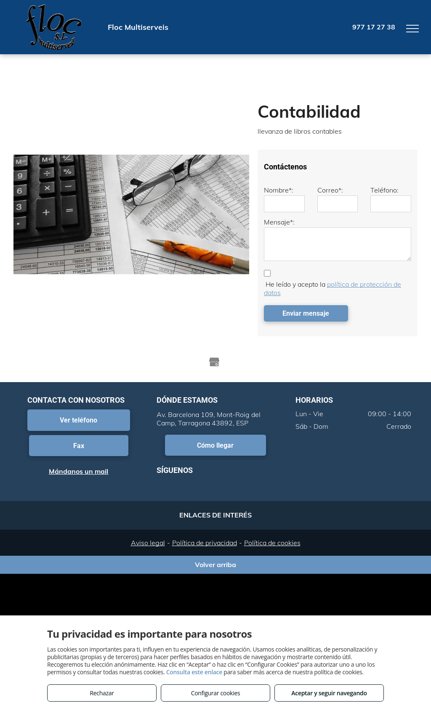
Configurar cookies (215, 693)
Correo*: (330, 190)
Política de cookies (272, 542)
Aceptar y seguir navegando (329, 693)
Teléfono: (384, 190)
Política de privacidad (204, 542)
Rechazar (102, 693)
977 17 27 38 (373, 27)
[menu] (412, 29)
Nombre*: (278, 190)
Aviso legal (148, 542)
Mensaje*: (279, 222)
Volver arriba (215, 564)
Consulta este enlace (194, 672)
